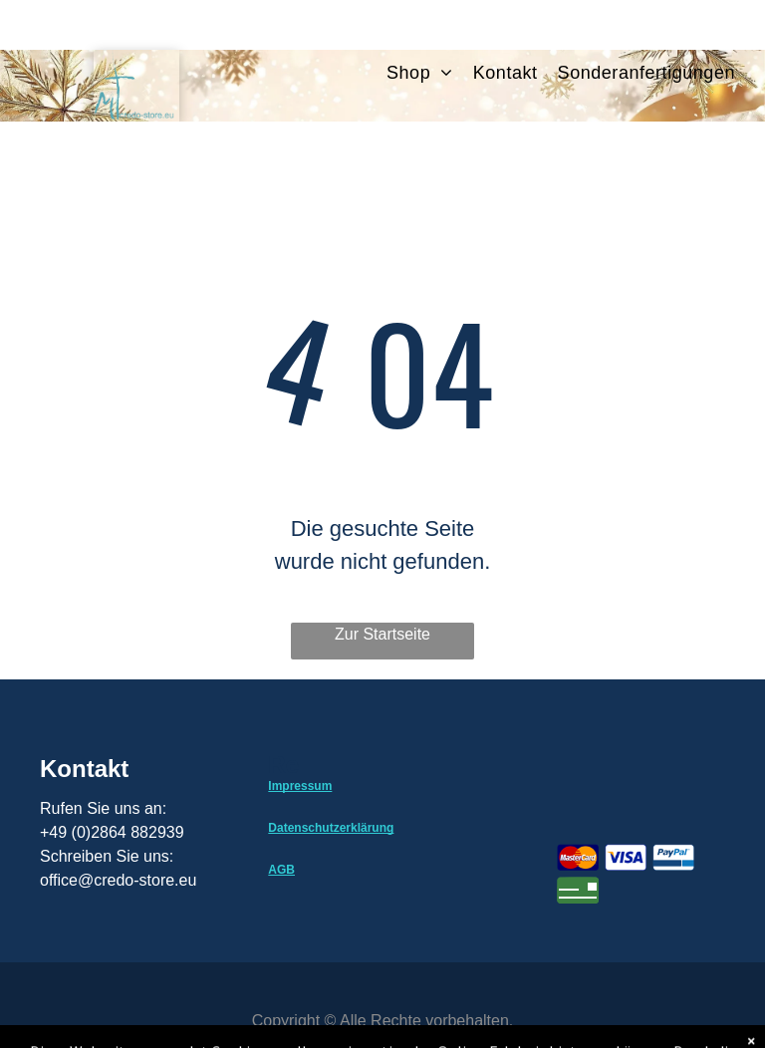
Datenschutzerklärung (330, 828)
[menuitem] (429, 73)
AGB (281, 870)
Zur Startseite (382, 634)
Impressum (300, 786)
